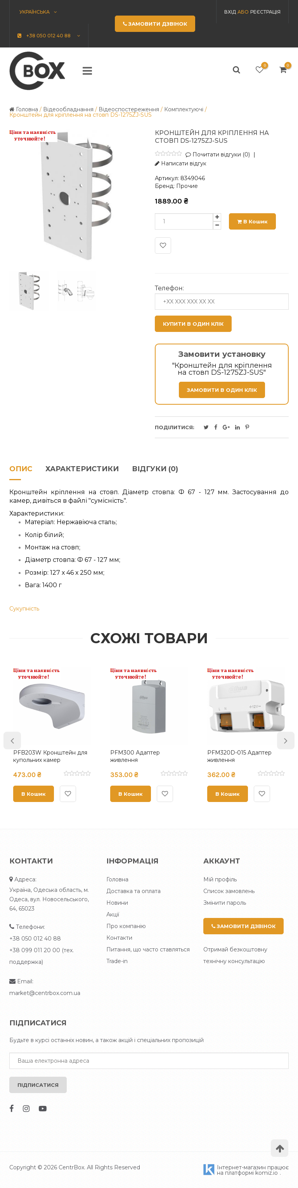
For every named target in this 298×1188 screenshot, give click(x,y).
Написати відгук (180, 163)
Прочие (187, 186)
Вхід (230, 12)
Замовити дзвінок (243, 926)
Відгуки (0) (155, 469)
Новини (117, 902)
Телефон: (169, 288)
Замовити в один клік (222, 390)
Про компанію (126, 926)
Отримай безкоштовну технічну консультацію (235, 955)
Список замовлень (229, 891)
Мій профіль (220, 879)
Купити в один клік (193, 324)
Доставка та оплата (133, 891)
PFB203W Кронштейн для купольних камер (50, 756)
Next (286, 740)
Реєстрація (265, 12)
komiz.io (266, 1172)
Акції (112, 914)
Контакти (119, 937)
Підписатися (38, 1085)
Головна (117, 879)
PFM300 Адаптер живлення (135, 756)
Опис (20, 469)
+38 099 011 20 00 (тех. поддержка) (41, 956)
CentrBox (71, 1167)
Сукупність (24, 608)
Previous (12, 740)
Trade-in (117, 961)
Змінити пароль (224, 902)
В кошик (252, 221)
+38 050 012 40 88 (35, 938)
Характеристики (82, 469)
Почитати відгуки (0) (217, 154)
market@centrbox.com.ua (44, 993)
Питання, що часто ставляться (148, 949)
